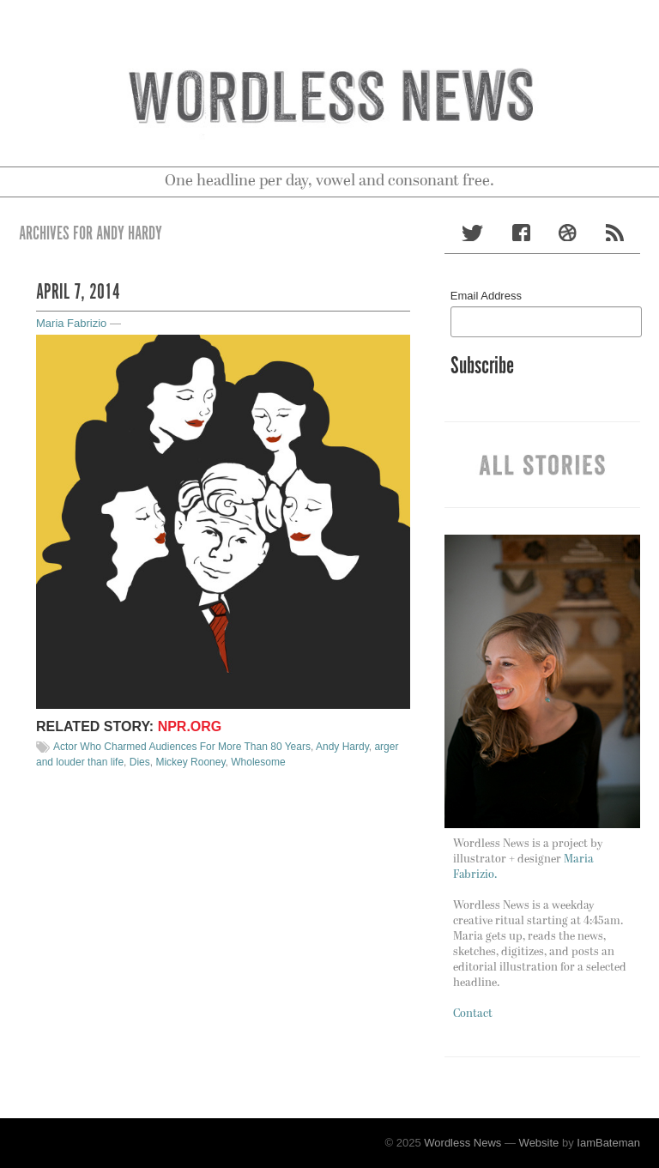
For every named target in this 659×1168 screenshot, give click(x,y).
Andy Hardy (342, 747)
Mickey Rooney (190, 762)
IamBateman (608, 1142)
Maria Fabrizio (71, 323)
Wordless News (462, 1142)
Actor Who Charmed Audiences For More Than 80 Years (182, 747)
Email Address (486, 295)
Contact (473, 1014)
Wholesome (258, 762)
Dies (140, 762)
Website (539, 1142)
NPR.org (190, 726)
